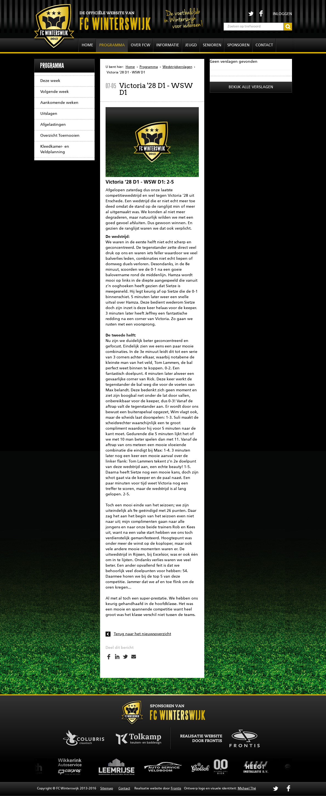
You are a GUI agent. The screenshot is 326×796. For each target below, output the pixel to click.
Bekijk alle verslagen (251, 87)
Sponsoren (238, 45)
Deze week (50, 81)
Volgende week (54, 92)
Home (87, 45)
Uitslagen (48, 114)
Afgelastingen (53, 125)
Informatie (167, 45)
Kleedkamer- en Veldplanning (54, 149)
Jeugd (191, 45)
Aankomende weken (59, 103)
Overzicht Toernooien (60, 136)
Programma (112, 45)
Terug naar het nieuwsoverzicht (142, 634)
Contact (264, 45)
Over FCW (140, 45)
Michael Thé (247, 788)
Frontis (176, 788)
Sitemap (106, 788)
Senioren (212, 45)
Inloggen (282, 14)
